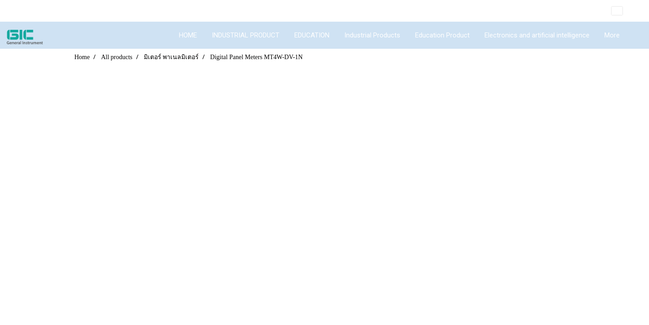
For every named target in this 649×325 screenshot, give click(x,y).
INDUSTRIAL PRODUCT (245, 35)
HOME (188, 35)
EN (623, 11)
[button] (635, 35)
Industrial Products (372, 35)
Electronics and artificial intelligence (537, 35)
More (612, 35)
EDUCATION (311, 35)
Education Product (442, 35)
